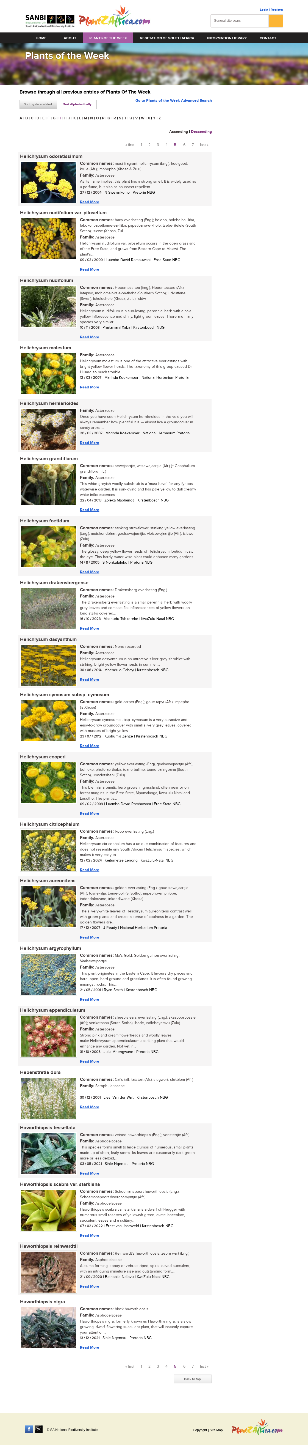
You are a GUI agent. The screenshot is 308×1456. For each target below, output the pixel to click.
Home (41, 38)
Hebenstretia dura (40, 1079)
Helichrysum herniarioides (49, 405)
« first (129, 145)
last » (204, 145)
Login (264, 10)
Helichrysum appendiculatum (52, 1016)
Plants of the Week (108, 38)
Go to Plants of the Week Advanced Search (173, 104)
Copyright (200, 1430)
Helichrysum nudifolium (46, 281)
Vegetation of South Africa (167, 38)
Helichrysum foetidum (44, 523)
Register (277, 10)
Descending (201, 131)
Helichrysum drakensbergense (54, 586)
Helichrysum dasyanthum (48, 643)
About (70, 38)
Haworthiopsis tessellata (47, 1135)
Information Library (227, 38)
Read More (89, 202)
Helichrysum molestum (45, 349)
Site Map (216, 1430)
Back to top (192, 1387)
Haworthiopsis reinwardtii (48, 1254)
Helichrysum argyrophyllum (50, 954)
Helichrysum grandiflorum (48, 461)
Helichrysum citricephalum (49, 829)
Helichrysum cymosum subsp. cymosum (64, 699)
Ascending (178, 131)
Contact (268, 38)
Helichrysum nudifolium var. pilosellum (63, 213)
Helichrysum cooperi (42, 761)
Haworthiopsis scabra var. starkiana (59, 1192)
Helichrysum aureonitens (47, 886)
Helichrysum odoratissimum (51, 156)
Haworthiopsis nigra (42, 1310)
